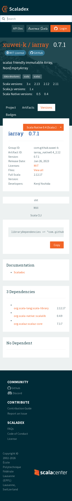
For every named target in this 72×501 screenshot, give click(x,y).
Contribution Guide (19, 408)
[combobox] (43, 127)
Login (60, 28)
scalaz (37, 76)
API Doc (18, 28)
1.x (31, 89)
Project (11, 107)
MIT (36, 165)
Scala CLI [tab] (36, 215)
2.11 (56, 84)
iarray (40, 44)
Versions (46, 107)
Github (13, 388)
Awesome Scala (37, 28)
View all (38, 170)
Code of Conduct (17, 433)
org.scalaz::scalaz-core (28, 324)
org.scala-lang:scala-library (31, 308)
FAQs (10, 428)
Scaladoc (19, 272)
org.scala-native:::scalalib (30, 316)
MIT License (15, 53)
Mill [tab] (36, 208)
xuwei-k (15, 44)
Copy (57, 245)
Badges (11, 114)
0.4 (46, 94)
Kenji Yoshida (42, 183)
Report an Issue (17, 413)
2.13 (37, 84)
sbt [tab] (36, 200)
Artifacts (28, 107)
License (12, 439)
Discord (14, 393)
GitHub (36, 53)
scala (26, 76)
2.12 (46, 84)
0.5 (38, 94)
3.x (28, 84)
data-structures (11, 76)
